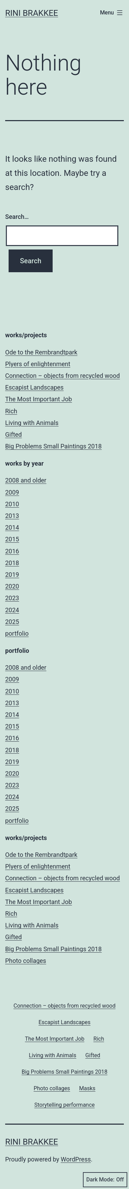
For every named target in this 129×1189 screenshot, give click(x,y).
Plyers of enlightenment (37, 364)
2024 (12, 610)
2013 (12, 515)
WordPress (76, 1159)
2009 (12, 492)
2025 (12, 621)
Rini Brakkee (31, 13)
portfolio (17, 633)
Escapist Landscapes (34, 387)
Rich (11, 411)
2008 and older (25, 480)
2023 (12, 598)
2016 (12, 551)
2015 (12, 539)
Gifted (13, 434)
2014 (12, 527)
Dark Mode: (105, 1180)
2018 (12, 562)
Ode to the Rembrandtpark (41, 352)
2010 (12, 504)
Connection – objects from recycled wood (62, 375)
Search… (17, 216)
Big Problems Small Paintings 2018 (53, 446)
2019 (12, 574)
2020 (12, 586)
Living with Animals (31, 422)
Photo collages (25, 960)
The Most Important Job (38, 399)
